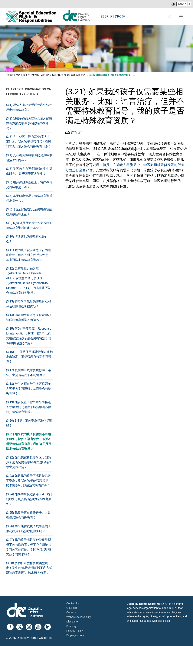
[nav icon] (181, 17)
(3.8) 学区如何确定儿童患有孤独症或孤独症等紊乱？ (29, 212)
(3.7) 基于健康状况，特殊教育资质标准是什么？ (29, 198)
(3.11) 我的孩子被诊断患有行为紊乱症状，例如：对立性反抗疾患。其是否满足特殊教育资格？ (28, 254)
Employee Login (75, 635)
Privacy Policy (74, 630)
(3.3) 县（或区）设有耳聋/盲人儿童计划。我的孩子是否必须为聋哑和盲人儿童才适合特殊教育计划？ (28, 141)
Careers (71, 612)
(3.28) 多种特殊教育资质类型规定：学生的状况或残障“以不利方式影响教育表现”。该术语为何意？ (29, 567)
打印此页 (76, 132)
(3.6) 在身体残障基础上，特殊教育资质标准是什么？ (29, 185)
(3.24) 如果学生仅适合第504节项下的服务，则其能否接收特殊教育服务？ (29, 499)
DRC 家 (120, 16)
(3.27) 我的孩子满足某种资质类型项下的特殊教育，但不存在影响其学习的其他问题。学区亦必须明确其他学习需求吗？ (28, 547)
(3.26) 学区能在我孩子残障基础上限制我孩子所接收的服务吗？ (28, 529)
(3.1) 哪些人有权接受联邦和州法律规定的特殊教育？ (29, 107)
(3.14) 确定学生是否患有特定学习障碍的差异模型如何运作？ (28, 317)
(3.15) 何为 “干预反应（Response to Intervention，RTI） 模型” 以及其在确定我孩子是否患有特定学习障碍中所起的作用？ (28, 336)
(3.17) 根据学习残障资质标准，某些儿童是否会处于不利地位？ (28, 373)
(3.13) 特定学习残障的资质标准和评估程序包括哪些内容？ (28, 304)
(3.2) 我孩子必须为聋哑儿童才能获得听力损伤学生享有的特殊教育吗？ (29, 123)
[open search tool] (170, 16)
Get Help (71, 607)
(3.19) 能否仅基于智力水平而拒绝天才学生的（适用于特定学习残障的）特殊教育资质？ (28, 407)
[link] (76, 20)
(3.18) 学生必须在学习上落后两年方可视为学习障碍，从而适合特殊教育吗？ (28, 388)
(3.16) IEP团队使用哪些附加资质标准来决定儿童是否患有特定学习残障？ (29, 356)
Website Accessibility (78, 617)
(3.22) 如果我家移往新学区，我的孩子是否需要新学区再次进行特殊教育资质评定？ (28, 462)
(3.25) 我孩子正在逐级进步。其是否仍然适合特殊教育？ (28, 515)
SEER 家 (106, 16)
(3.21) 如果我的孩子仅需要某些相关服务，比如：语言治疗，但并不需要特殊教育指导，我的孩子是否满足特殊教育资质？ (28, 441)
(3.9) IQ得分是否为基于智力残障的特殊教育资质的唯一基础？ (29, 225)
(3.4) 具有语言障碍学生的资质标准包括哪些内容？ (29, 158)
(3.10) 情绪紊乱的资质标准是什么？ (27, 239)
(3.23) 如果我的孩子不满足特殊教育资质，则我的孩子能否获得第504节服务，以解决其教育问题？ (28, 480)
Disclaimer (72, 621)
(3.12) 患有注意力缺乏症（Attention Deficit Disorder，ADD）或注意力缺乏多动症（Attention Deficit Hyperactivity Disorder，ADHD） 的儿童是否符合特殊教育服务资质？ (28, 280)
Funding (71, 626)
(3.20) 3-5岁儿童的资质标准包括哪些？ (29, 423)
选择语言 (182, 4)
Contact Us (72, 603)
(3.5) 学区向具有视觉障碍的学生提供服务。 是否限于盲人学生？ (29, 171)
